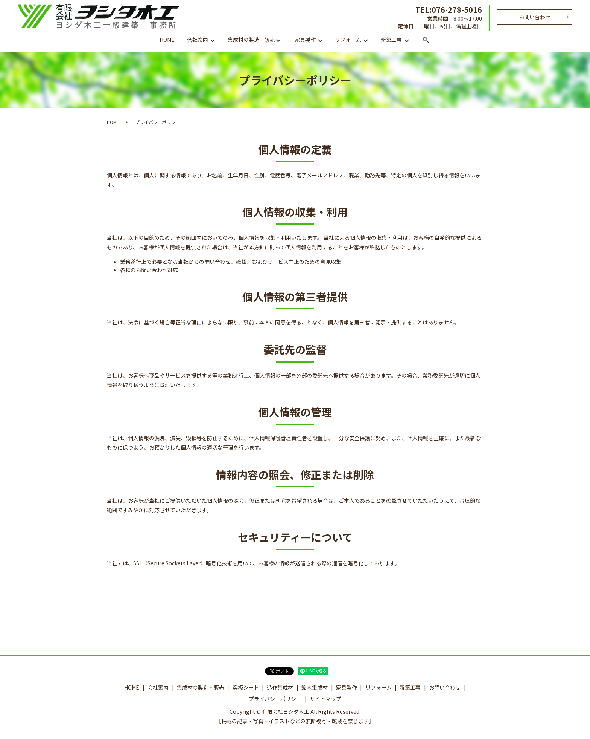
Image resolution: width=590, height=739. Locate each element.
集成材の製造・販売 (251, 39)
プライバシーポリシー (275, 698)
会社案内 (197, 39)
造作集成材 (280, 687)
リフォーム (348, 39)
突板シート (246, 687)
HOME (167, 39)
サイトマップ (325, 698)
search (426, 40)
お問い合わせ (534, 17)
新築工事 (391, 39)
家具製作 (305, 39)
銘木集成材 (314, 687)
